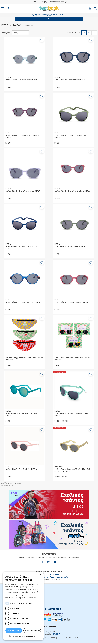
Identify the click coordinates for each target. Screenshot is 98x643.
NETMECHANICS (57, 634)
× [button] (41, 575)
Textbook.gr (9, 601)
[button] (42, 40)
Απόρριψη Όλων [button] (32, 630)
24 (84, 33)
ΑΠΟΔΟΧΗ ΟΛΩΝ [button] (14, 630)
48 (89, 33)
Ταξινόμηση (5, 33)
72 (94, 33)
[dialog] (23, 606)
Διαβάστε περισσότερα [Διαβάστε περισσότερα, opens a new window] (27, 597)
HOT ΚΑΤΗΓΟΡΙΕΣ (11, 589)
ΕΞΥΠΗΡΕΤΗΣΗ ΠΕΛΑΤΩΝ (15, 595)
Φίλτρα (34, 19)
